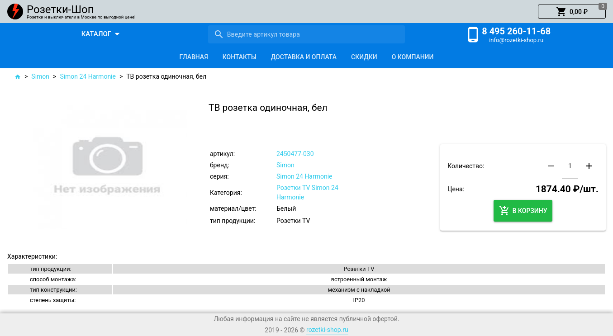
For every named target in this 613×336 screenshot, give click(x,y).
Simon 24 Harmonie (88, 76)
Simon (40, 76)
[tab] (193, 57)
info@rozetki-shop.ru (516, 40)
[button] (572, 12)
